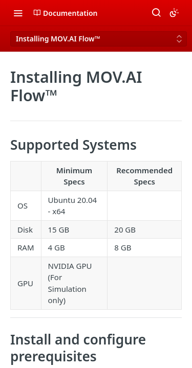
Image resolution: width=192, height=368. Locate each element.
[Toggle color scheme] (174, 12)
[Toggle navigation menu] (18, 12)
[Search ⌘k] (156, 12)
